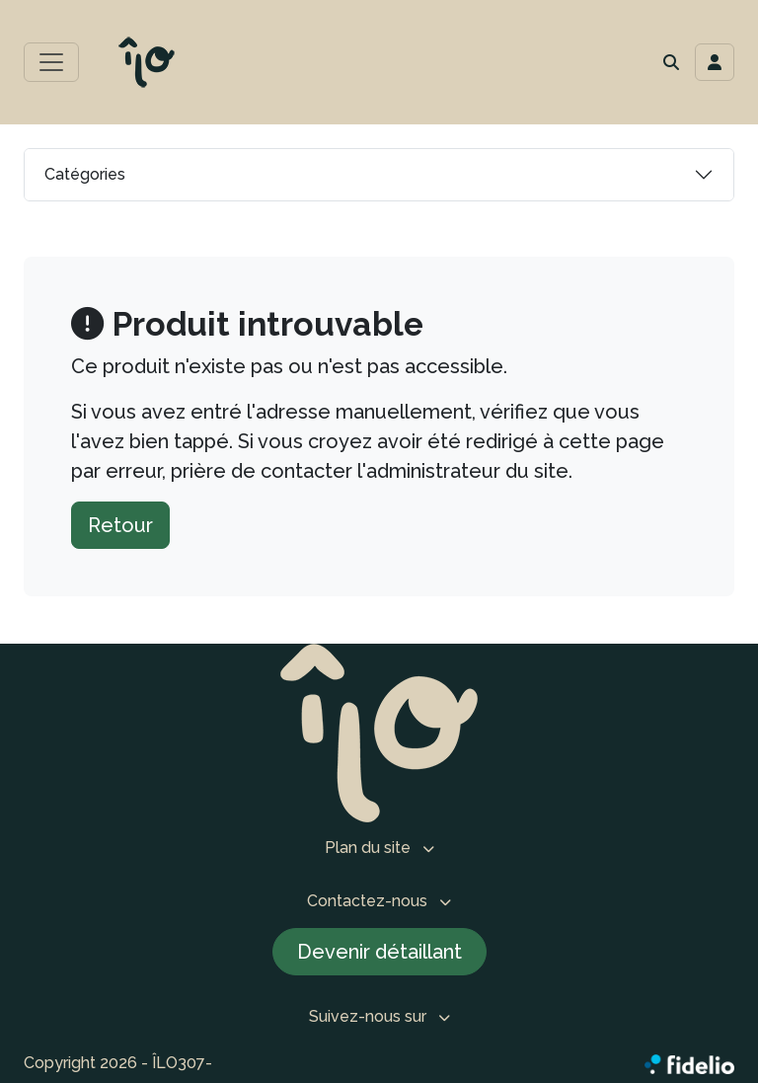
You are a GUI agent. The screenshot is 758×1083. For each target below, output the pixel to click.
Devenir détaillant (379, 952)
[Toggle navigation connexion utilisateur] (714, 62)
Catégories (84, 174)
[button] (671, 62)
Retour (120, 525)
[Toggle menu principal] (51, 62)
